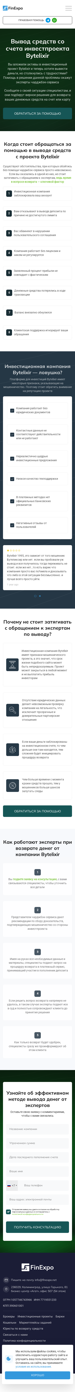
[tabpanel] (37, 567)
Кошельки (9, 1322)
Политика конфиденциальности (24, 1340)
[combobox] (12, 1185)
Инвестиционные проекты (35, 1316)
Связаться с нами (15, 1334)
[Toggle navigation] (68, 8)
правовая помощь (31, 20)
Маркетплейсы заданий (35, 1322)
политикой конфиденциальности (27, 1214)
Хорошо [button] (37, 1375)
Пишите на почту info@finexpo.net (30, 1280)
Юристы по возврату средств (23, 1328)
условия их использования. (34, 1366)
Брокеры (9, 1316)
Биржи (60, 1316)
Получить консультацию (37, 1227)
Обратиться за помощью (37, 113)
